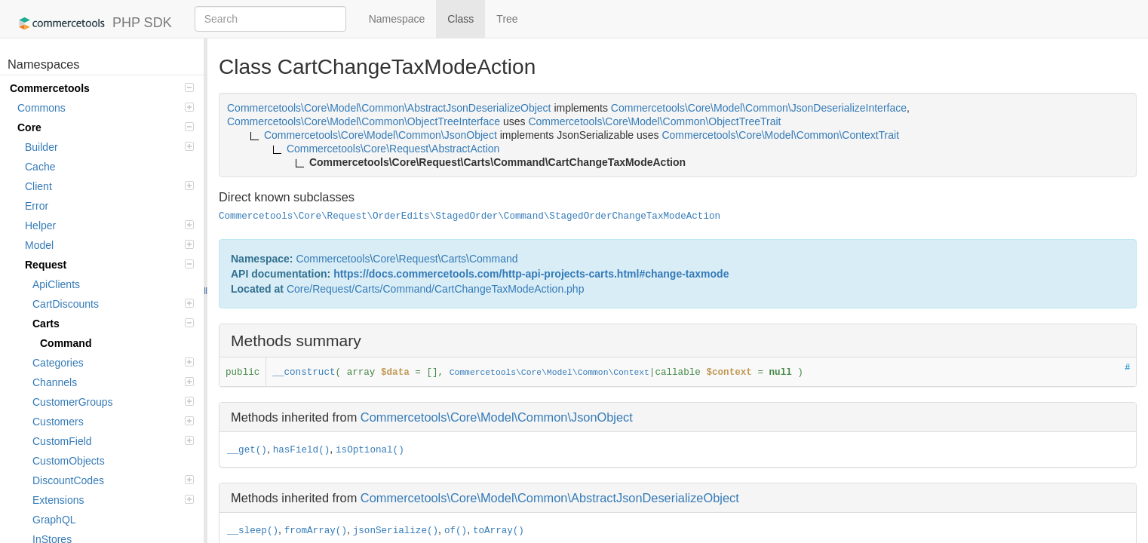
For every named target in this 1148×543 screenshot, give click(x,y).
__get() (247, 450)
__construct (303, 372)
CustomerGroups (113, 402)
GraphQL (54, 520)
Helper (109, 225)
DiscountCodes (113, 480)
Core (105, 127)
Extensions (113, 500)
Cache (40, 167)
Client (109, 186)
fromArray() (315, 531)
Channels (113, 382)
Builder (109, 147)
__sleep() (252, 531)
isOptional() (370, 450)
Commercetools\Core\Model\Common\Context (549, 372)
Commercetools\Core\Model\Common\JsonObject (497, 417)
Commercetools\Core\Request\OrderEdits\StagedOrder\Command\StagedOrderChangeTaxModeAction (469, 216)
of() (455, 531)
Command (65, 343)
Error (36, 206)
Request (109, 265)
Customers (113, 422)
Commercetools (102, 88)
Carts (113, 324)
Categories (113, 363)
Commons (105, 108)
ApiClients (56, 284)
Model (109, 245)
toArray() (498, 531)
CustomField (113, 441)
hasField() (301, 450)
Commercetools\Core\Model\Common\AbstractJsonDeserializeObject (550, 498)
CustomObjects (68, 461)
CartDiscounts (113, 304)
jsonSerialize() (395, 531)
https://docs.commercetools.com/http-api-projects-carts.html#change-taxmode (531, 274)
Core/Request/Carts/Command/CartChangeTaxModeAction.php (436, 289)
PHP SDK (91, 23)
